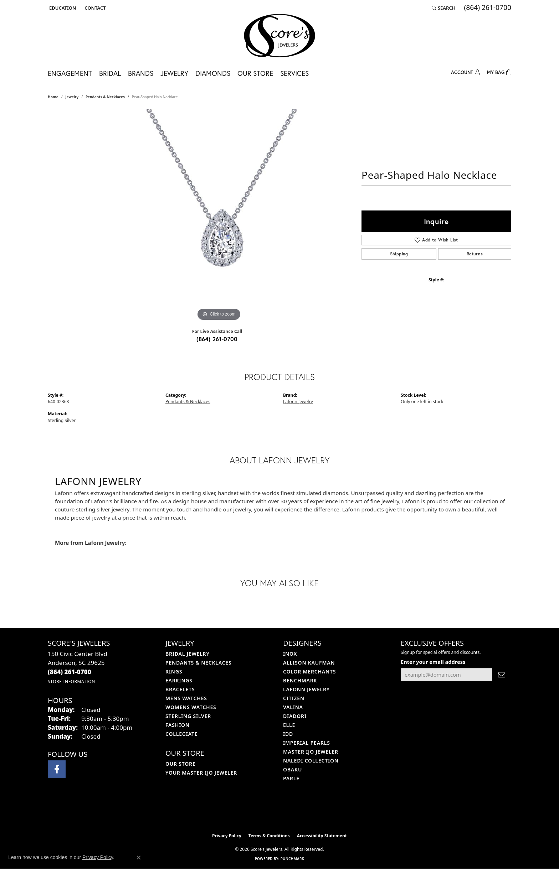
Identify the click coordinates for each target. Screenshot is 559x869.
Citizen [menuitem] (293, 698)
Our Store (255, 73)
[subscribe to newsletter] (501, 674)
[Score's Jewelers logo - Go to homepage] (279, 35)
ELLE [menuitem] (289, 725)
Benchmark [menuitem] (300, 680)
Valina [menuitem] (293, 707)
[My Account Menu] (465, 71)
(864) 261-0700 (217, 339)
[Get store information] (71, 681)
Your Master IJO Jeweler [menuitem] (201, 772)
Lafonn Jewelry (298, 402)
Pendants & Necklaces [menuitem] (198, 662)
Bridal (110, 73)
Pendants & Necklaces (105, 96)
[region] (219, 216)
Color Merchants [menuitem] (309, 671)
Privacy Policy (226, 836)
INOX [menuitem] (290, 653)
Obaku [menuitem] (292, 769)
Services (294, 73)
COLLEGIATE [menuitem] (181, 733)
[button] (62, 8)
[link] (94, 8)
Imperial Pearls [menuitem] (306, 742)
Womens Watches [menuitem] (190, 707)
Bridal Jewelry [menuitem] (187, 653)
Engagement (70, 73)
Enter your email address (433, 661)
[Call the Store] (69, 672)
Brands (140, 73)
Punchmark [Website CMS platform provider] (292, 858)
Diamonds (212, 73)
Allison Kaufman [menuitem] (309, 662)
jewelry (71, 96)
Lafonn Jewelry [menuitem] (306, 689)
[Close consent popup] (139, 857)
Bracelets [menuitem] (180, 689)
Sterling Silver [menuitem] (188, 716)
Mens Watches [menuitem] (186, 698)
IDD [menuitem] (288, 733)
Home (53, 96)
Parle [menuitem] (291, 778)
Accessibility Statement (322, 836)
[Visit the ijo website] (261, 811)
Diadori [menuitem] (295, 716)
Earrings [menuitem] (179, 680)
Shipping (399, 253)
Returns (475, 253)
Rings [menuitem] (173, 671)
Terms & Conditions (269, 836)
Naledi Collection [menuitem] (311, 760)
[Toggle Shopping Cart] (499, 71)
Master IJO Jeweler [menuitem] (310, 751)
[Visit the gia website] (296, 811)
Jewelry (174, 73)
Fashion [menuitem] (177, 725)
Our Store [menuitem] (180, 763)
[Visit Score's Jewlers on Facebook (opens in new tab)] (57, 769)
